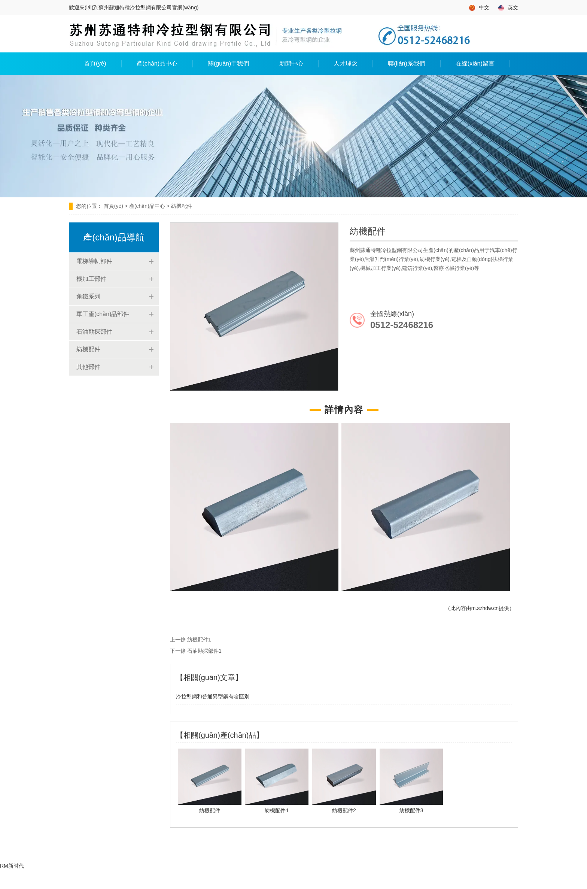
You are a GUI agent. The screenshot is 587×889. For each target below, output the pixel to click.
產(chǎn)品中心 (157, 63)
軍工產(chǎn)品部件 (102, 314)
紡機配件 (88, 349)
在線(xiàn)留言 (475, 63)
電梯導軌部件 (94, 261)
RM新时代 (12, 866)
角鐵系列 (88, 296)
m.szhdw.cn (485, 608)
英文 (508, 7)
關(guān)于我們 (228, 63)
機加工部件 (91, 279)
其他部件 (88, 367)
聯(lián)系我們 (406, 63)
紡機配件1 (199, 640)
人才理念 (346, 63)
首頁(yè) (95, 63)
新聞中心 (291, 63)
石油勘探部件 (94, 331)
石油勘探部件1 (204, 651)
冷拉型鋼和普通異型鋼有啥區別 (212, 697)
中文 (479, 7)
